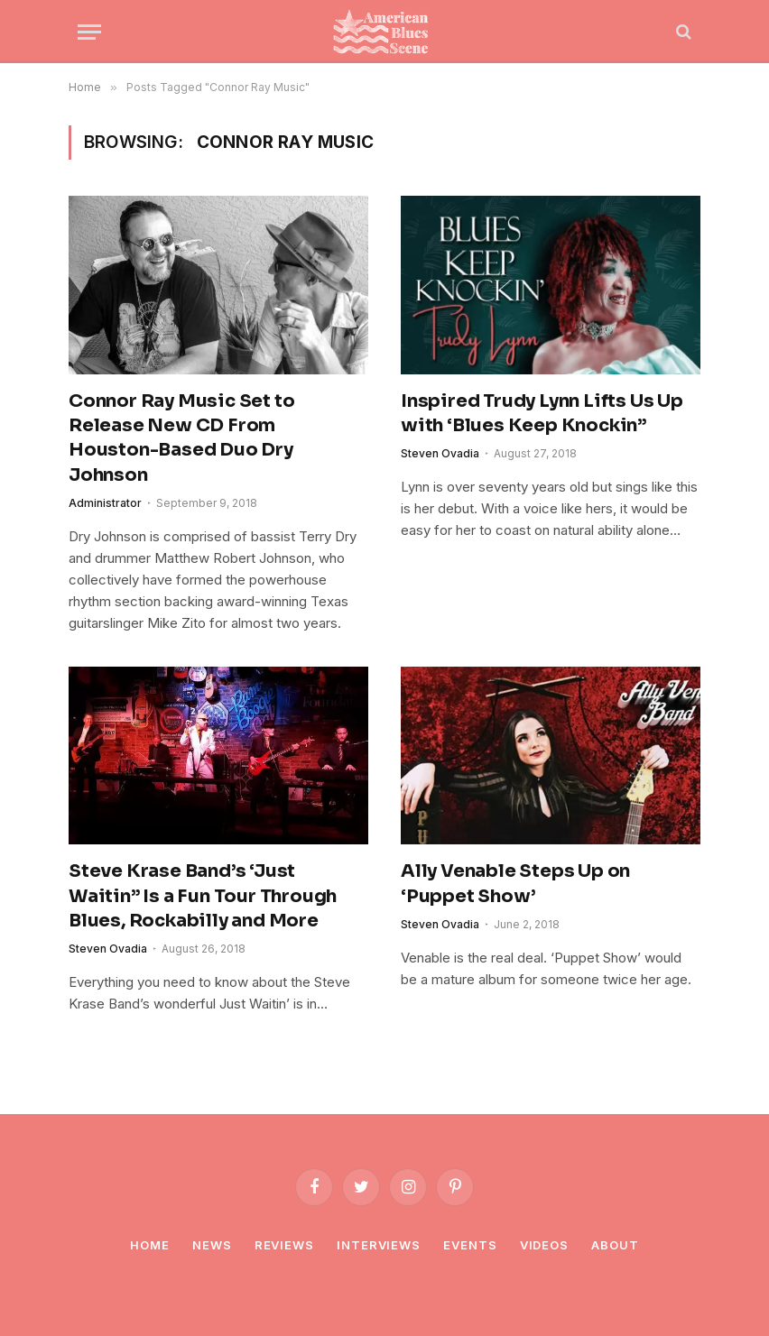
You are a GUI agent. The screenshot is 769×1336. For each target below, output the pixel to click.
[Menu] (89, 32)
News (212, 1245)
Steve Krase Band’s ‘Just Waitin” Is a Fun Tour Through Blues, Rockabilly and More (203, 895)
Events (469, 1245)
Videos (544, 1245)
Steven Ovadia (440, 453)
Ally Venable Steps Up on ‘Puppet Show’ (515, 883)
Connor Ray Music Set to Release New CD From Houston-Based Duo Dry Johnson (181, 438)
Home (150, 1245)
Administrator (105, 503)
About (615, 1245)
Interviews (379, 1245)
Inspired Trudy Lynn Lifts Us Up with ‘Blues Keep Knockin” (542, 413)
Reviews (284, 1245)
